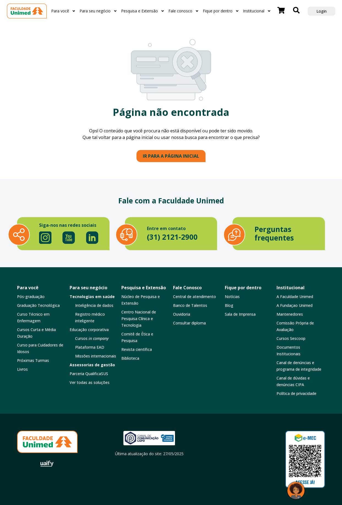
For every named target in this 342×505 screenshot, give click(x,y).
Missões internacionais (95, 356)
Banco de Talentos (190, 305)
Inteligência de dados (94, 305)
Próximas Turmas (33, 360)
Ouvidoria (181, 314)
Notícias (232, 296)
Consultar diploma (189, 323)
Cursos (92, 338)
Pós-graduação (31, 296)
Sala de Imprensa (240, 314)
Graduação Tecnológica (38, 305)
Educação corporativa (89, 329)
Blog (229, 305)
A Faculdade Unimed (295, 296)
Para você (63, 11)
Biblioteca (130, 358)
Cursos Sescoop (291, 338)
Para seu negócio (98, 11)
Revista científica (136, 349)
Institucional (257, 11)
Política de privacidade (296, 393)
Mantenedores (290, 314)
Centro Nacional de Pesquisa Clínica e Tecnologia (138, 318)
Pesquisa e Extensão (143, 11)
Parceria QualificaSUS (89, 373)
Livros (22, 369)
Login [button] (321, 11)
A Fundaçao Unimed (295, 305)
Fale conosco (183, 11)
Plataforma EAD (89, 347)
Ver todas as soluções (90, 382)
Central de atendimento (194, 296)
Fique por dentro (221, 11)
